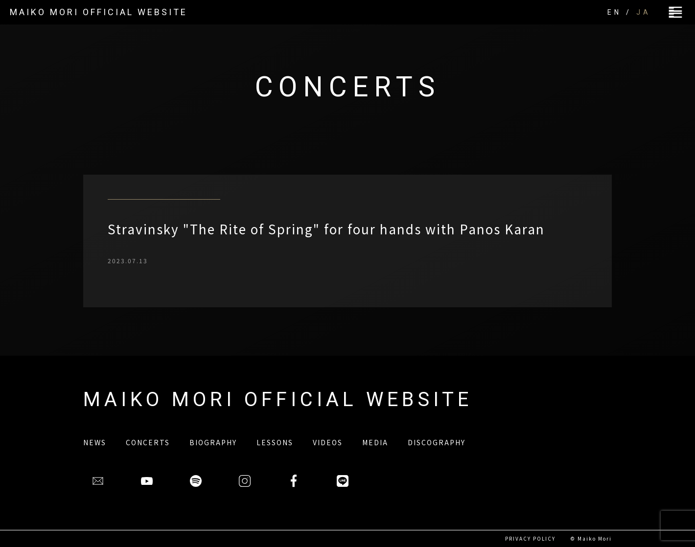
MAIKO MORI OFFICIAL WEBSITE (98, 12)
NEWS (94, 442)
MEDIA (375, 442)
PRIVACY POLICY (530, 538)
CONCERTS (148, 442)
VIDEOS (328, 442)
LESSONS (274, 442)
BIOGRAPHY (213, 442)
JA (643, 12)
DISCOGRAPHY (436, 442)
